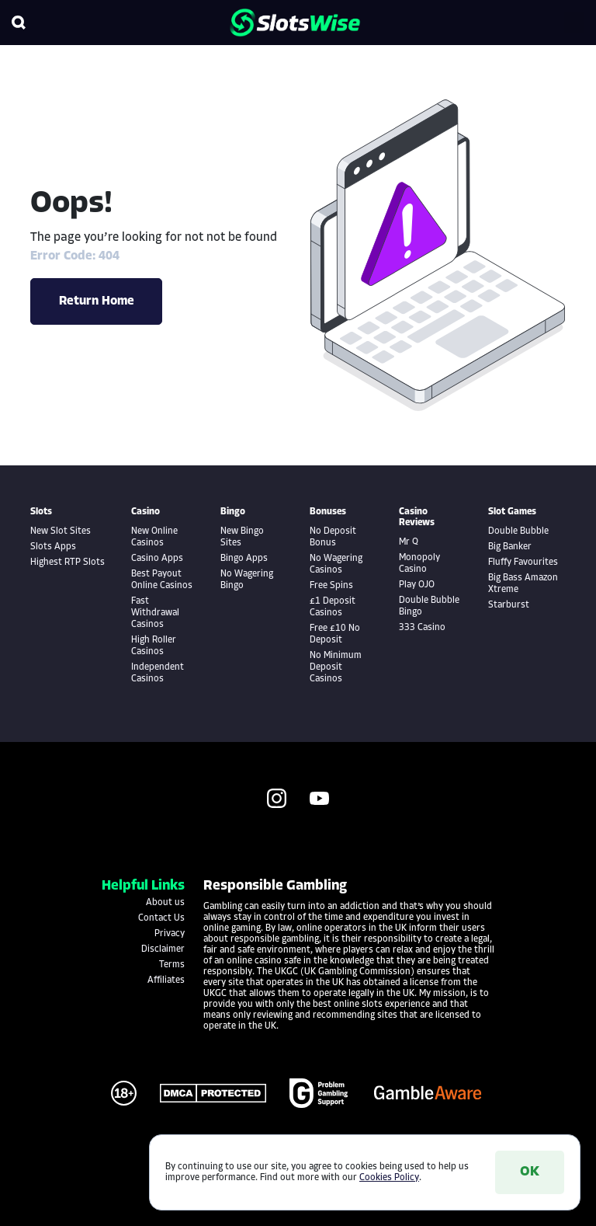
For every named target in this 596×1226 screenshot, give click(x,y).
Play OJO (417, 585)
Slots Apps (53, 547)
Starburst (508, 605)
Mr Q (408, 542)
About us (165, 902)
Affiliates (166, 980)
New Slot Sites (60, 531)
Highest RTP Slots (67, 562)
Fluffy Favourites (523, 562)
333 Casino (422, 627)
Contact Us (161, 918)
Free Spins (331, 585)
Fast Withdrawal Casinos (155, 613)
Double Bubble (518, 531)
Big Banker (510, 547)
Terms (172, 965)
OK (529, 1172)
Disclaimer (163, 949)
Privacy (169, 934)
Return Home (96, 301)
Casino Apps (157, 558)
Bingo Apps (244, 558)
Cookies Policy (389, 1177)
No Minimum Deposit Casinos (336, 667)
